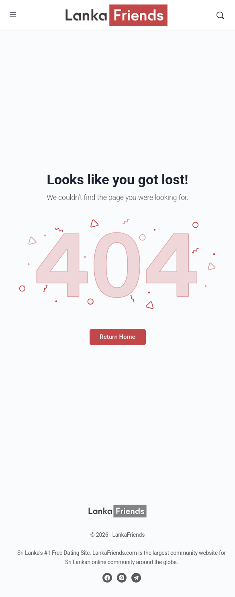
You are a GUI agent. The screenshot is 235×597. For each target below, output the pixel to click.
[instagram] (122, 578)
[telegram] (136, 578)
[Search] (220, 15)
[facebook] (107, 578)
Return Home (117, 336)
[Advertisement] (117, 87)
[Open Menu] (13, 14)
